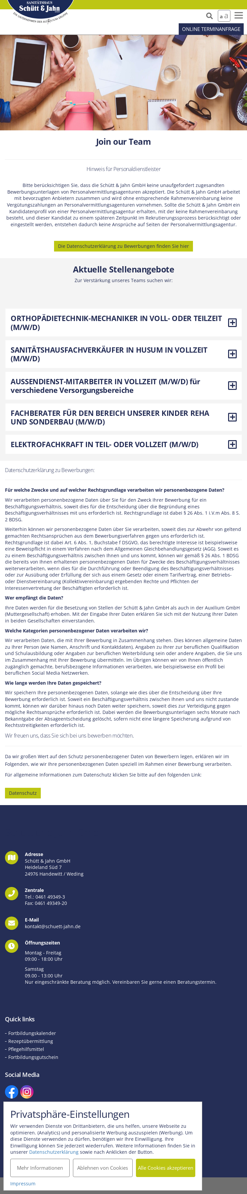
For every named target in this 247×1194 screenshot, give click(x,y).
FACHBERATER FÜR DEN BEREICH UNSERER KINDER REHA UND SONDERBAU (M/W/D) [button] (124, 417)
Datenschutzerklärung (54, 1152)
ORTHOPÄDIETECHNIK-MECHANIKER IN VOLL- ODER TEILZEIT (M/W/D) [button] (124, 322)
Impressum (22, 1183)
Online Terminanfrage (211, 29)
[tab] (123, 322)
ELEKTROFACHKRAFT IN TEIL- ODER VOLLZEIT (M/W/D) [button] (124, 444)
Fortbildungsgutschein (33, 1057)
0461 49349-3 (50, 897)
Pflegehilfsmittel (26, 1049)
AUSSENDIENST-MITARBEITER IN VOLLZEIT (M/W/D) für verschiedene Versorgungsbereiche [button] (124, 385)
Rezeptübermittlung (30, 1041)
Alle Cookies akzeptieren (165, 1167)
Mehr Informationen (40, 1167)
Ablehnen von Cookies (102, 1167)
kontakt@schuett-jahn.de (53, 926)
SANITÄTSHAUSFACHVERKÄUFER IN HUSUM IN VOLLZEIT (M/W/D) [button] (124, 354)
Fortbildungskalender (32, 1033)
